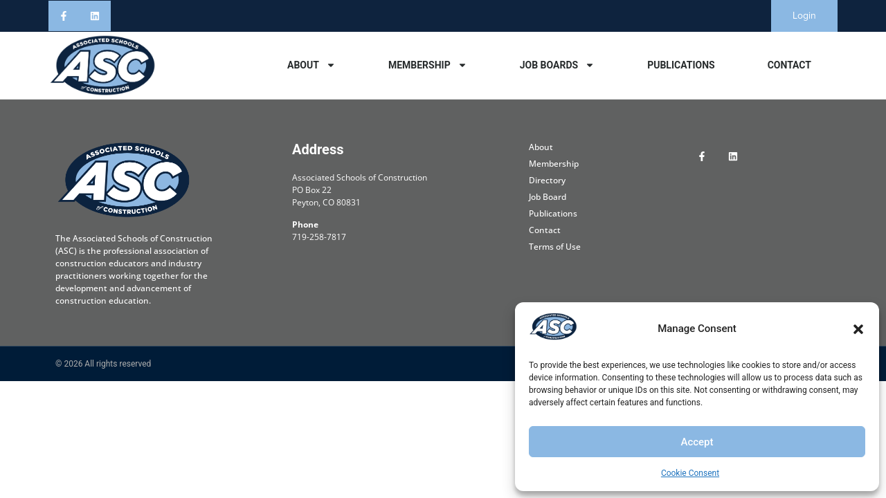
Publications (681, 65)
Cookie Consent (690, 473)
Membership (427, 65)
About (311, 65)
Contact (789, 65)
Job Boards (557, 65)
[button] (858, 329)
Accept (696, 442)
